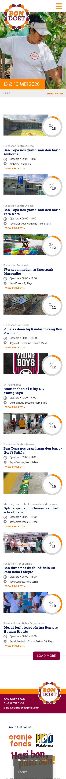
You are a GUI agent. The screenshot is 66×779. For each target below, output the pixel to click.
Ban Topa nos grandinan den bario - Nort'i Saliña (33, 450)
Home (6, 93)
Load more (46, 656)
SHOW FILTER (55, 94)
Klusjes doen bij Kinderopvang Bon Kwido (32, 331)
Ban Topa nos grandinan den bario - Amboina (33, 152)
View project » (15, 169)
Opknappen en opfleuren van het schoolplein (30, 510)
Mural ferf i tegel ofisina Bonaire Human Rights (30, 629)
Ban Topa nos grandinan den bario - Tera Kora (33, 212)
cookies (43, 761)
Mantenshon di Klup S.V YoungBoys (24, 390)
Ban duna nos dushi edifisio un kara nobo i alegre (29, 569)
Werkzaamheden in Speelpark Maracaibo (28, 271)
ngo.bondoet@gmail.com (22, 708)
